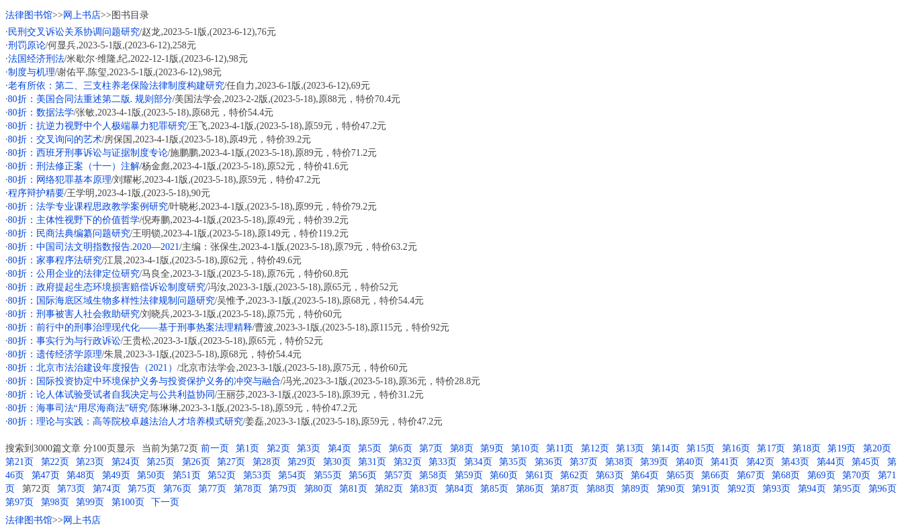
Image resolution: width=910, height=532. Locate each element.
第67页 (751, 475)
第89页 (635, 489)
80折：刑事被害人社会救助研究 (74, 314)
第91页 (706, 489)
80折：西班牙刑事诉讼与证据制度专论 (88, 153)
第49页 (116, 475)
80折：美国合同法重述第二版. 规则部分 (90, 99)
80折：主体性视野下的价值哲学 (74, 220)
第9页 (492, 448)
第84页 (459, 489)
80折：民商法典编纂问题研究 (69, 233)
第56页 (363, 475)
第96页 (882, 489)
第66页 (715, 475)
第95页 (847, 489)
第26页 (196, 462)
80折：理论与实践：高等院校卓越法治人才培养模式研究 (125, 421)
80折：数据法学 (41, 112)
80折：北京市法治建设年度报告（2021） (92, 368)
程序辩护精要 (36, 193)
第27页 (231, 462)
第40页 (690, 462)
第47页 (46, 475)
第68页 (786, 475)
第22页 (55, 462)
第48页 (80, 475)
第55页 (328, 475)
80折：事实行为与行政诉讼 (64, 341)
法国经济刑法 (36, 59)
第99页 (90, 502)
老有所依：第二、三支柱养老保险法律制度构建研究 (116, 86)
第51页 (187, 475)
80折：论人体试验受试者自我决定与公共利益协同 (111, 395)
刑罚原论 (27, 45)
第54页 (292, 475)
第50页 (151, 475)
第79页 (283, 489)
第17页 (771, 448)
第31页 (372, 462)
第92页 (741, 489)
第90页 (671, 489)
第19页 (841, 448)
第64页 (645, 475)
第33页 (442, 462)
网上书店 (82, 15)
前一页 (215, 448)
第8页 (461, 448)
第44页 (831, 462)
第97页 (19, 502)
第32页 (408, 462)
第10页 (525, 448)
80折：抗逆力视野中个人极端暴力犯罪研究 (97, 126)
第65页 (680, 475)
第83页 (424, 489)
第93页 (776, 489)
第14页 (665, 448)
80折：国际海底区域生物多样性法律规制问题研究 (111, 301)
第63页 (610, 475)
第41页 (725, 462)
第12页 (595, 448)
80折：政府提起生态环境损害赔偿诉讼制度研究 (107, 287)
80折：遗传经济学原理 (55, 354)
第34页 (478, 462)
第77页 (212, 489)
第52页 (222, 475)
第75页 (142, 489)
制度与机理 (31, 72)
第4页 (339, 448)
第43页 (795, 462)
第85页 (494, 489)
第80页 (318, 489)
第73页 (71, 489)
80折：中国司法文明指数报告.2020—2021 (94, 247)
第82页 (389, 489)
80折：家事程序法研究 (55, 260)
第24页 (125, 462)
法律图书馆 (28, 15)
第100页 (127, 502)
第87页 (565, 489)
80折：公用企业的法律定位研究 (74, 274)
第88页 (600, 489)
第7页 (431, 448)
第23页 (90, 462)
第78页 (248, 489)
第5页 (369, 448)
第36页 (549, 462)
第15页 (700, 448)
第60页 (504, 475)
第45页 (866, 462)
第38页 (619, 462)
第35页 (513, 462)
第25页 (160, 462)
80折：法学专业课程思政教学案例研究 (88, 207)
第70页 (856, 475)
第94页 (812, 489)
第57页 (398, 475)
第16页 (736, 448)
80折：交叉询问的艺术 (55, 139)
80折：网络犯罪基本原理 (59, 180)
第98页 (55, 502)
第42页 (760, 462)
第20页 (877, 448)
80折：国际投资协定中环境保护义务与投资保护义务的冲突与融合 (144, 381)
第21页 (19, 462)
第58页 (433, 475)
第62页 (574, 475)
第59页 (469, 475)
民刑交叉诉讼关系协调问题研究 (74, 32)
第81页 (353, 489)
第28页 (267, 462)
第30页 (337, 462)
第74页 (107, 489)
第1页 (247, 448)
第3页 (308, 448)
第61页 (539, 475)
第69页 (821, 475)
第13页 (630, 448)
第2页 (278, 448)
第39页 (654, 462)
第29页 (301, 462)
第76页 (177, 489)
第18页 (806, 448)
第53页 (257, 475)
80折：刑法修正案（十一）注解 (74, 166)
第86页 (530, 489)
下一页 (165, 502)
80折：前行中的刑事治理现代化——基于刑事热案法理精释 (130, 327)
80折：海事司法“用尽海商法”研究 (78, 408)
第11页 (560, 448)
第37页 (584, 462)
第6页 (400, 448)
